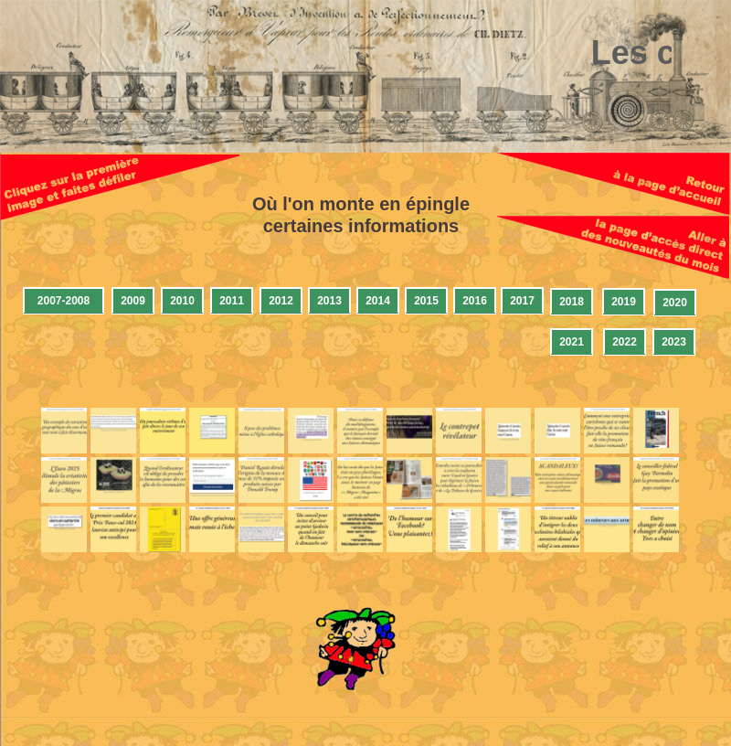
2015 (426, 300)
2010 (182, 300)
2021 (571, 342)
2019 (623, 301)
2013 (329, 300)
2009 (133, 300)
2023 (674, 342)
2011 (231, 300)
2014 (378, 300)
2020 (674, 302)
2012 (281, 300)
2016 (474, 300)
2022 (624, 342)
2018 (571, 301)
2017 (522, 300)
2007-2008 (63, 300)
